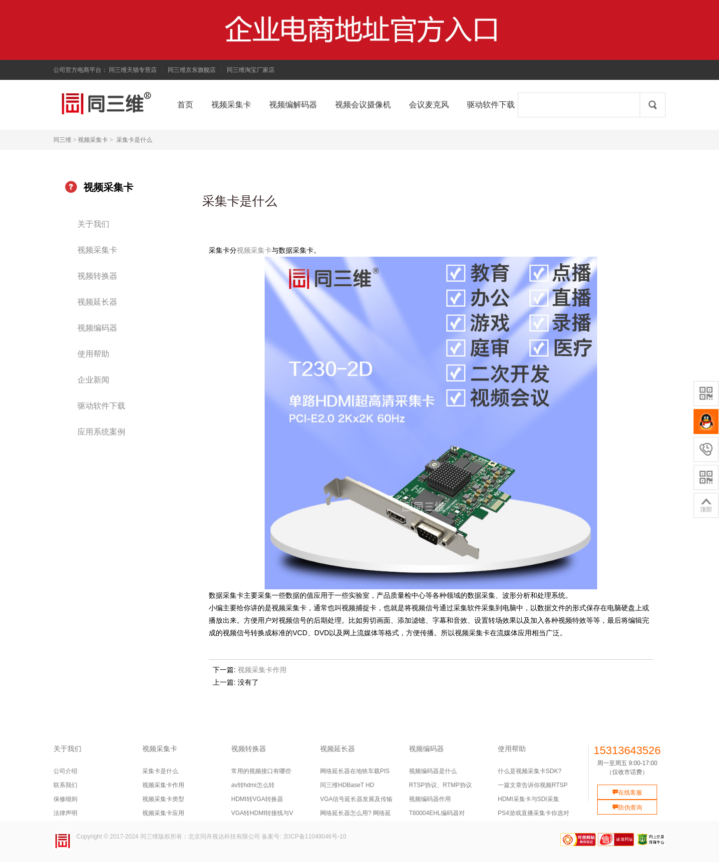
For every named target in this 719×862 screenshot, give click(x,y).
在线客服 (627, 792)
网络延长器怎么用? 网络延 (355, 813)
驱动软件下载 (101, 406)
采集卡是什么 (134, 139)
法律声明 (65, 813)
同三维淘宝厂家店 (251, 69)
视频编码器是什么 (433, 771)
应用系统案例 (101, 432)
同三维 (62, 139)
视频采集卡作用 (262, 670)
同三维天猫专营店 (133, 69)
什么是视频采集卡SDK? (529, 771)
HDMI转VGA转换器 (257, 799)
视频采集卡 (93, 139)
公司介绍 (65, 771)
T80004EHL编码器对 (437, 813)
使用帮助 (93, 354)
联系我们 (65, 785)
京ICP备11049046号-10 (315, 836)
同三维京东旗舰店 (192, 69)
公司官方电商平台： (80, 69)
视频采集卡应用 (163, 813)
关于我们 (93, 224)
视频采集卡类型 (163, 799)
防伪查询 (627, 807)
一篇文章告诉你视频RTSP (533, 785)
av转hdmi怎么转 (253, 785)
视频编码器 (97, 328)
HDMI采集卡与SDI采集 (528, 799)
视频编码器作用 (430, 799)
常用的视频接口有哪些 (261, 771)
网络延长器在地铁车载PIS (354, 771)
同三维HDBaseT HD (347, 785)
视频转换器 (97, 276)
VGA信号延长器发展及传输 (356, 799)
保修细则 (65, 799)
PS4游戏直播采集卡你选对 (533, 813)
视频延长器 (97, 302)
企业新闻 (93, 380)
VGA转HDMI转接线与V (262, 813)
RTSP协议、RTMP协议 (440, 785)
